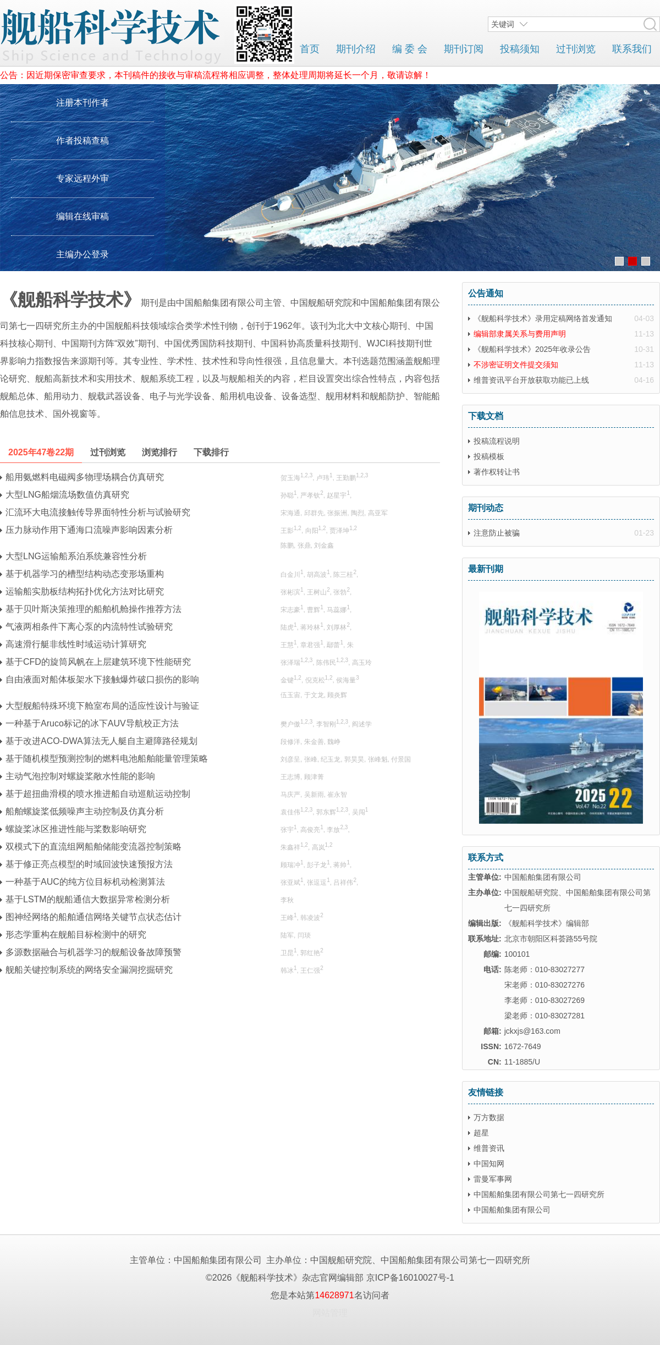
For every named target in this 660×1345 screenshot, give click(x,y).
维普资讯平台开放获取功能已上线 (531, 380)
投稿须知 (520, 48)
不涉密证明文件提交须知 (516, 364)
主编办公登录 (82, 254)
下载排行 (211, 452)
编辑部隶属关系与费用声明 (520, 333)
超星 (481, 1132)
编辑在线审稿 (82, 216)
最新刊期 (485, 569)
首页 (310, 48)
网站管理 (330, 1313)
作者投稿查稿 (82, 140)
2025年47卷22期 (41, 452)
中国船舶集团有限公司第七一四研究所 (539, 1194)
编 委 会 (409, 48)
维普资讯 (489, 1148)
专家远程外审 (82, 178)
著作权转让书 (497, 471)
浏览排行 (159, 452)
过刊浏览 (576, 48)
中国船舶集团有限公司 (512, 1209)
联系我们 (632, 48)
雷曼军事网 (493, 1179)
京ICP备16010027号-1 (410, 1277)
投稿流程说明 (497, 441)
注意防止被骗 (497, 532)
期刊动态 (485, 507)
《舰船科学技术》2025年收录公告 (532, 349)
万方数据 (489, 1117)
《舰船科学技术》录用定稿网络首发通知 (543, 318)
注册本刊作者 (82, 102)
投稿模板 (489, 456)
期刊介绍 (356, 48)
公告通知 (485, 293)
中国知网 (489, 1163)
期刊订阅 (463, 48)
